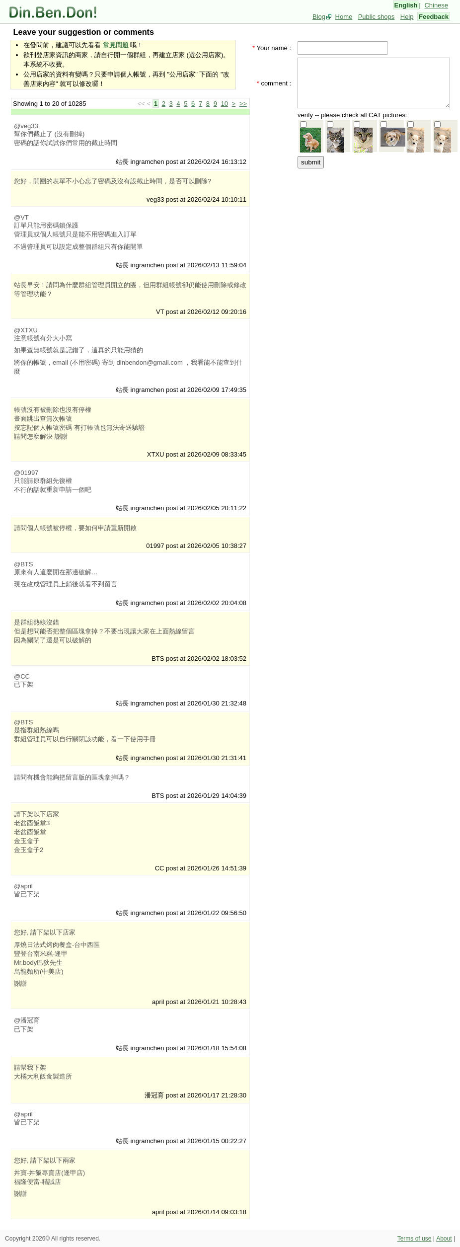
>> (243, 103)
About (444, 1238)
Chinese (436, 5)
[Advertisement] (342, 319)
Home (344, 16)
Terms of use (414, 1238)
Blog (318, 16)
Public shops (376, 16)
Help (407, 16)
